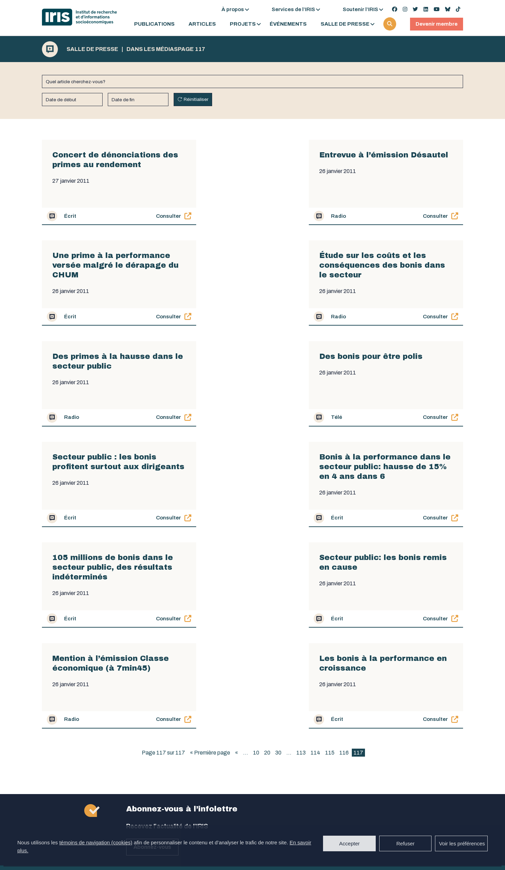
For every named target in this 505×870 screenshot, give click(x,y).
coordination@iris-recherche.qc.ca (274, 789)
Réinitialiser (196, 99)
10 (256, 551)
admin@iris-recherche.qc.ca (160, 791)
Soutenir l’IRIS (360, 9)
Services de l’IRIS (293, 9)
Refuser (405, 843)
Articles (202, 24)
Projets (243, 24)
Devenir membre (437, 24)
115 (329, 551)
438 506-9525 (249, 720)
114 (315, 551)
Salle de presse (345, 24)
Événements (288, 24)
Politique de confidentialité (274, 810)
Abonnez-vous (152, 645)
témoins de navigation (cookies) (95, 842)
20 (267, 551)
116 (344, 551)
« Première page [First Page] (210, 551)
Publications (154, 24)
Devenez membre (429, 723)
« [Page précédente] (236, 551)
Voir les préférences (462, 843)
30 (278, 551)
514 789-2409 (144, 729)
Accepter (349, 843)
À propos (232, 9)
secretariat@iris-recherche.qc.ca (167, 756)
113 (301, 551)
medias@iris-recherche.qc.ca (268, 729)
